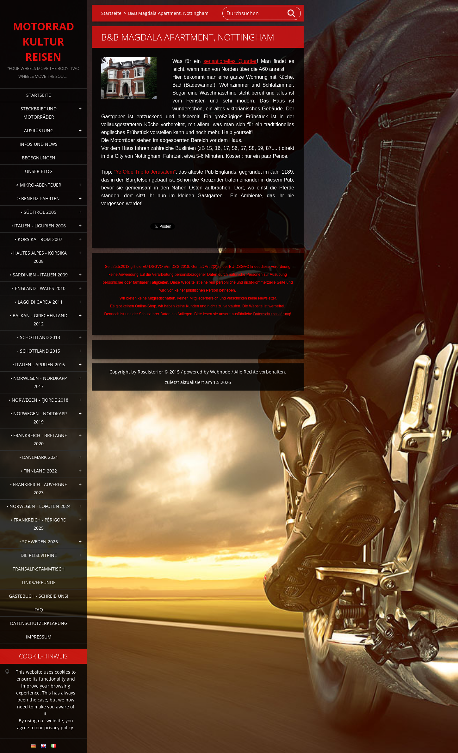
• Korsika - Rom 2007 (38, 239)
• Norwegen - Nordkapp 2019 (38, 417)
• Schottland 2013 (38, 337)
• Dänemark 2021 (38, 457)
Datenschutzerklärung (38, 623)
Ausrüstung (38, 130)
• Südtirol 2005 (38, 212)
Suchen (292, 13)
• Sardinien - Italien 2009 (39, 275)
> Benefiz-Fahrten (38, 198)
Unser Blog (39, 171)
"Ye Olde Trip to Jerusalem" (145, 172)
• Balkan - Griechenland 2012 (38, 319)
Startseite (38, 95)
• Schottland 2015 (38, 351)
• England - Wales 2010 (38, 288)
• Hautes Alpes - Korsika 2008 (38, 257)
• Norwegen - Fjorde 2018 (38, 400)
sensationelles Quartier (230, 61)
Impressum (39, 637)
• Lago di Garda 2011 (39, 302)
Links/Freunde (39, 582)
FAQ (38, 610)
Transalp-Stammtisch (39, 569)
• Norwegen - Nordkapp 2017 (38, 382)
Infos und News (39, 144)
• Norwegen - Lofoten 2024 (39, 506)
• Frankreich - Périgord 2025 (38, 524)
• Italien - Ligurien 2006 (38, 226)
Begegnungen (38, 158)
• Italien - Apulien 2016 (38, 364)
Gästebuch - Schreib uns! (38, 596)
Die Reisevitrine (39, 555)
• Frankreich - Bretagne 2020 (38, 439)
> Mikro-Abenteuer (38, 185)
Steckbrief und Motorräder (39, 113)
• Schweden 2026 (38, 542)
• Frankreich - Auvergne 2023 (38, 488)
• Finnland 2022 (39, 471)
